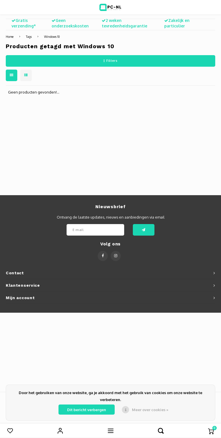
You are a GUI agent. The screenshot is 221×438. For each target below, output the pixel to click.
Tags (29, 36)
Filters (110, 61)
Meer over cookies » (150, 409)
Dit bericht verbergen (86, 409)
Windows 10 (52, 36)
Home (10, 36)
